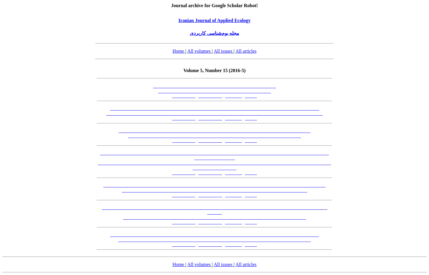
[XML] (251, 96)
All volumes (199, 51)
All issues (224, 51)
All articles (246, 51)
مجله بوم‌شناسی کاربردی (214, 33)
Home (178, 51)
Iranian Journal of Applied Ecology (214, 20)
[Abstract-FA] (183, 96)
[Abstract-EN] (210, 96)
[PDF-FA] (233, 96)
